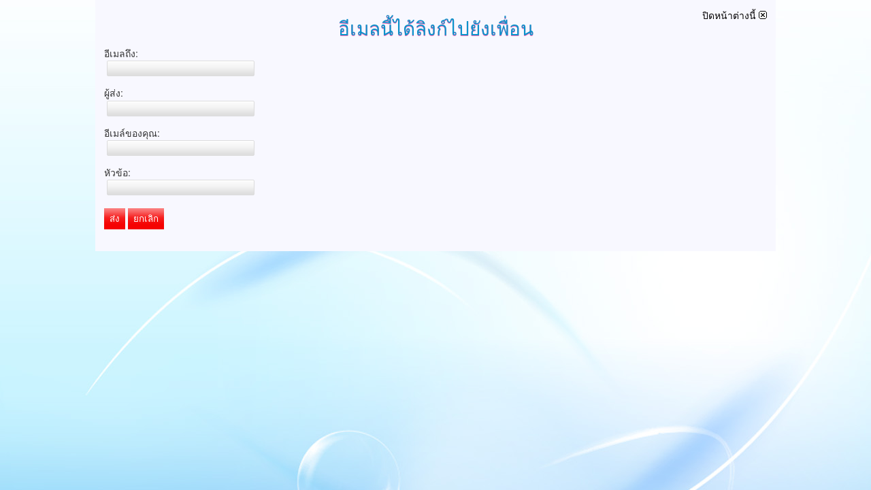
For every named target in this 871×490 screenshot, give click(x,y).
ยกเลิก (146, 219)
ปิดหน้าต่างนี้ (734, 15)
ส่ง (115, 219)
